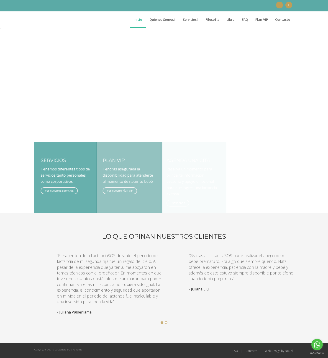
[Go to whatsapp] (317, 344)
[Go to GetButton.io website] (317, 353)
